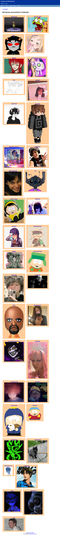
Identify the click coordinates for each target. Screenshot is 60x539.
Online (10, 5)
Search (18, 5)
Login (6, 3)
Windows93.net (33, 533)
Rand (7, 5)
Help (30, 532)
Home (2, 5)
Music (14, 5)
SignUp (2, 3)
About (27, 532)
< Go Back (5, 9)
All (5, 5)
